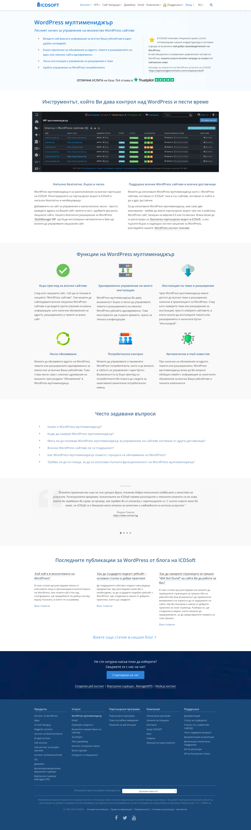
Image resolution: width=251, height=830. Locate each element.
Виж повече (42, 606)
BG (201, 5)
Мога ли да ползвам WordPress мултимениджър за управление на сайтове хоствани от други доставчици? (127, 441)
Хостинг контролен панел (86, 745)
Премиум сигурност (82, 724)
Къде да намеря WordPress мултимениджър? (81, 434)
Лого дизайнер (80, 741)
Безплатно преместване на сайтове (86, 731)
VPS (97, 5)
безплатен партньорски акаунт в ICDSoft (175, 219)
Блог (149, 733)
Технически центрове (158, 715)
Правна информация (121, 809)
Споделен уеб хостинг (89, 686)
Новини (151, 738)
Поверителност (142, 809)
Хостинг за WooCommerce (48, 733)
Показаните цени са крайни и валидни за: (97, 790)
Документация (192, 715)
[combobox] (149, 791)
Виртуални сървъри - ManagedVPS (130, 686)
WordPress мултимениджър (87, 715)
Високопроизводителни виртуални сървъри (47, 770)
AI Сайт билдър (42, 724)
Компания (153, 5)
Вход (190, 5)
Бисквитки (181, 809)
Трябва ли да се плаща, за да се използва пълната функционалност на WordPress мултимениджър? (121, 462)
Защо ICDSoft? (154, 729)
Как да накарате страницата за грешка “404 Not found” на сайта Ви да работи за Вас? (187, 578)
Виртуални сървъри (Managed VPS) (45, 778)
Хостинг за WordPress (46, 715)
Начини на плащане (158, 720)
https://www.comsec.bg (125, 515)
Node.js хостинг (165, 686)
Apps (37, 720)
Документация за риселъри (199, 736)
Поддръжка (173, 5)
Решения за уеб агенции (122, 724)
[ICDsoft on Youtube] (134, 817)
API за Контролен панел (197, 753)
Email (141, 5)
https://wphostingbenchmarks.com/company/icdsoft (176, 70)
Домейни (129, 5)
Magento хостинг (43, 729)
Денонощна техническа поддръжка (197, 743)
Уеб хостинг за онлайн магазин (46, 749)
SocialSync (77, 736)
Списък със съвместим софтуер (196, 726)
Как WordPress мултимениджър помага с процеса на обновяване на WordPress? (107, 455)
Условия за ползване (97, 809)
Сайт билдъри (112, 5)
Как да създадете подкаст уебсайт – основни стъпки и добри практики (122, 576)
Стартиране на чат (125, 675)
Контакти (152, 724)
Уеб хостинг (40, 742)
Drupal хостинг (42, 738)
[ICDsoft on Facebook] (116, 817)
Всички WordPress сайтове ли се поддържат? (81, 448)
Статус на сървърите (195, 720)
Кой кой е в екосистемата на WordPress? (54, 576)
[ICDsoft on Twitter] (125, 817)
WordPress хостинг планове (172, 228)
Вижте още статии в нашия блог (123, 637)
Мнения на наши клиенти (161, 742)
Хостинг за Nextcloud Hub (48, 754)
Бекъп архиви (79, 750)
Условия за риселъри (163, 809)
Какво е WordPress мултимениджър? (75, 427)
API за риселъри (193, 749)
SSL (36, 759)
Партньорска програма (122, 715)
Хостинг (86, 5)
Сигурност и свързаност (85, 754)
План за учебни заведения (123, 720)
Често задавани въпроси (197, 732)
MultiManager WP (45, 219)
